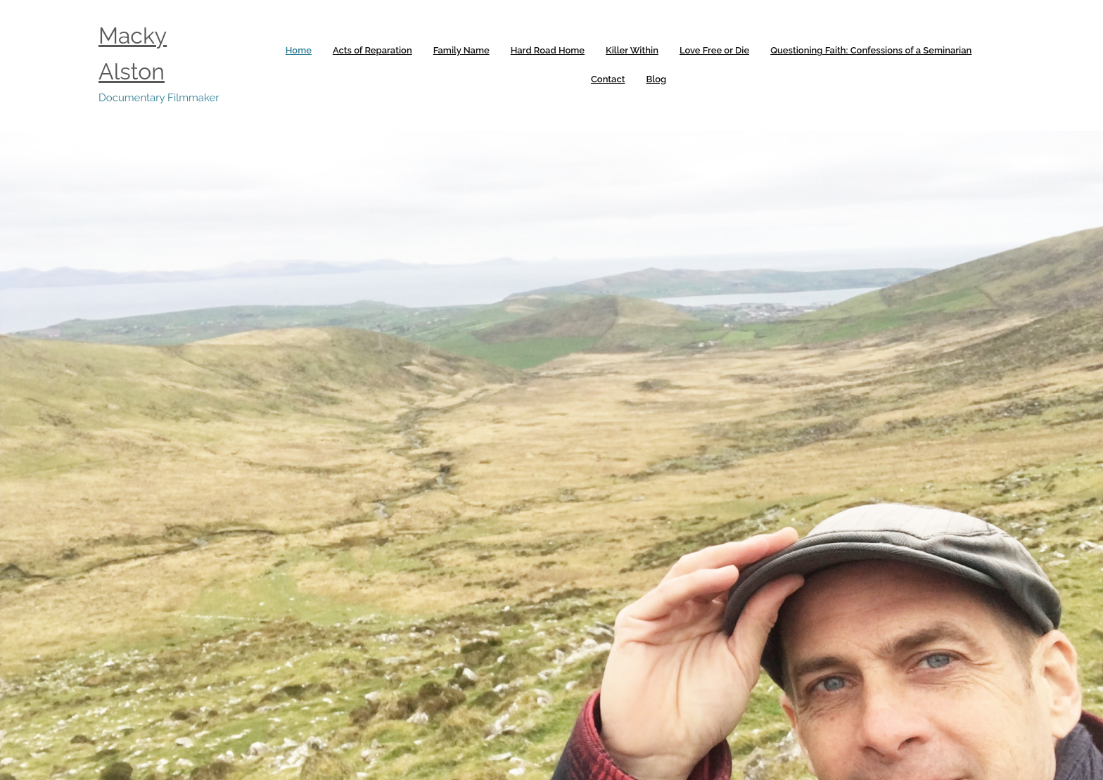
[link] (298, 51)
